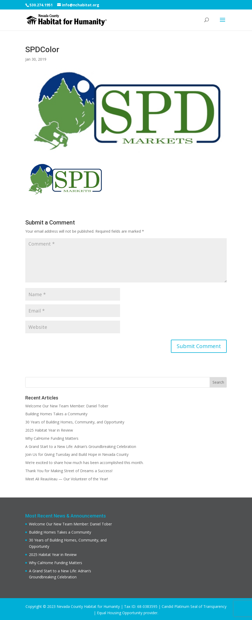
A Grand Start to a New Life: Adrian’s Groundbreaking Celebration (80, 446)
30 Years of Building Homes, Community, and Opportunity (74, 421)
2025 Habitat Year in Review (49, 430)
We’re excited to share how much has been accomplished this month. (84, 462)
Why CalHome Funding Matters (51, 438)
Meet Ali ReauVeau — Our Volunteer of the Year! (66, 478)
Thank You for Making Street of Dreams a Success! (68, 470)
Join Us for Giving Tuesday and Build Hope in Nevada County (77, 454)
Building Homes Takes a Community (56, 413)
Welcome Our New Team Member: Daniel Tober (66, 405)
